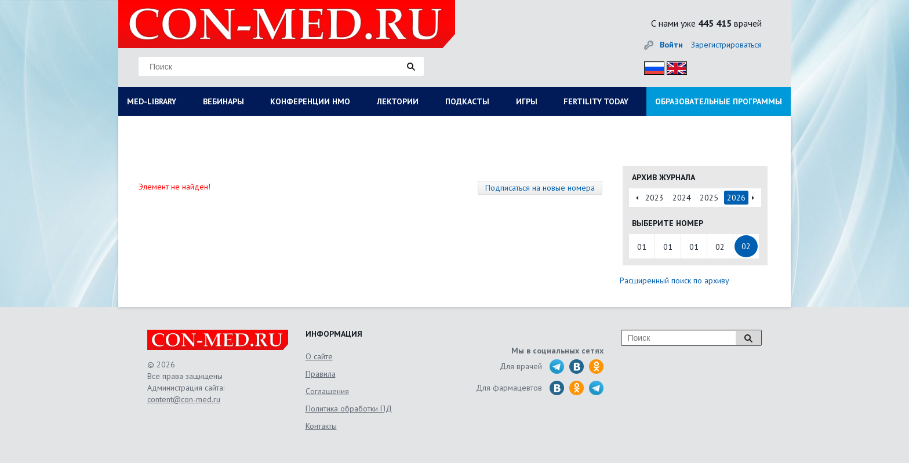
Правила (321, 374)
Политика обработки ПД (349, 408)
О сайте (319, 356)
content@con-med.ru (183, 399)
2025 (709, 197)
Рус (651, 66)
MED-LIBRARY (151, 101)
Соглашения (327, 391)
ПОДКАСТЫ (467, 101)
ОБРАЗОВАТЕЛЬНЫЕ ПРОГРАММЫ (718, 101)
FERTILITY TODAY (595, 101)
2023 (654, 197)
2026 (736, 197)
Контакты (321, 426)
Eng (673, 66)
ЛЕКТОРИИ (398, 101)
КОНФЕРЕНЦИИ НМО (310, 101)
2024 (681, 197)
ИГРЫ (526, 101)
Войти (671, 45)
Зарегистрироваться (726, 44)
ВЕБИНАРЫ (223, 101)
